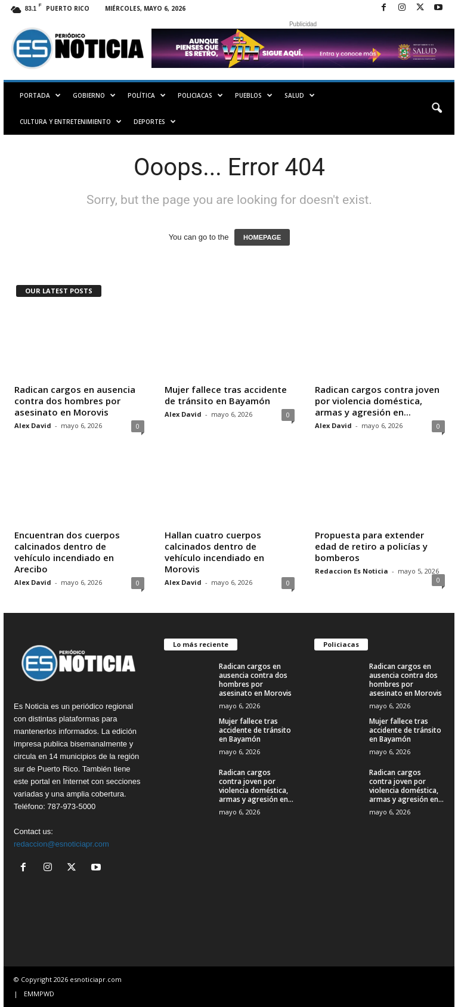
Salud (299, 95)
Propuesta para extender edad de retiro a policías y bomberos (371, 546)
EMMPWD (39, 993)
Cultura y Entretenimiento (71, 122)
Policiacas (200, 95)
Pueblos (254, 95)
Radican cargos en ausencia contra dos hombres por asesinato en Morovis (74, 400)
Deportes (155, 122)
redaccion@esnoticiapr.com (61, 843)
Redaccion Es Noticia (351, 570)
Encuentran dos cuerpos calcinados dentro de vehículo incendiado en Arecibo (67, 552)
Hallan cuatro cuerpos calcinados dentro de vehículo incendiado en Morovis (214, 552)
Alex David (32, 425)
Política (147, 95)
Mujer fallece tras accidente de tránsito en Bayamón (226, 395)
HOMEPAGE (262, 237)
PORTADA (40, 95)
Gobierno (94, 95)
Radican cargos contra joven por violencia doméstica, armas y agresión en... (377, 400)
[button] (436, 108)
